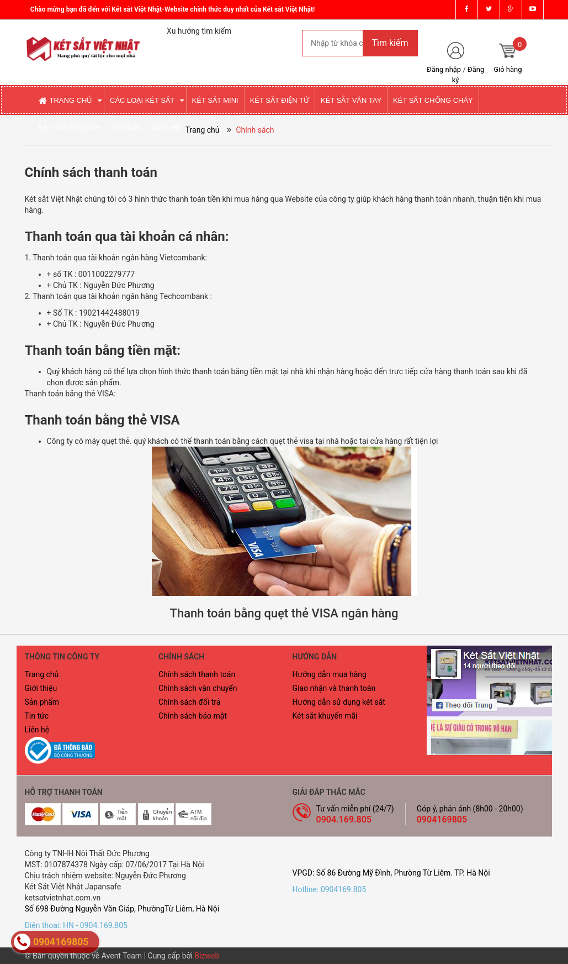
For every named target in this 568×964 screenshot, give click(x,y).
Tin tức (37, 715)
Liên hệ (37, 729)
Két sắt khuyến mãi (325, 715)
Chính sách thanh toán (196, 674)
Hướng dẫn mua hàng (330, 674)
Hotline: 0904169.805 (330, 889)
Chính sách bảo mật (192, 715)
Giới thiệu (41, 688)
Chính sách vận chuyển (197, 688)
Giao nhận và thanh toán (334, 688)
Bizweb (206, 955)
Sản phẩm (42, 702)
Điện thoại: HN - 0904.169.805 (76, 925)
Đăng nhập (444, 69)
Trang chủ (42, 674)
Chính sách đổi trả (189, 702)
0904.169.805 (344, 819)
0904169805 (442, 819)
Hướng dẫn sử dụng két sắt (339, 702)
